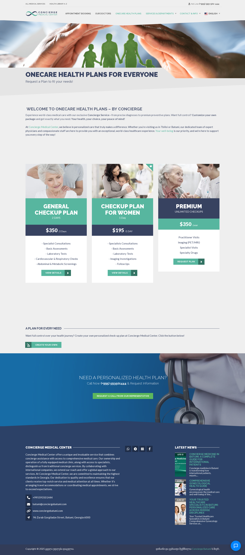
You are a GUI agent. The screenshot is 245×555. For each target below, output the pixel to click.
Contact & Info (189, 13)
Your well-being (164, 130)
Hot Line (203, 4)
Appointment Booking (78, 13)
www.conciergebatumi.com (48, 510)
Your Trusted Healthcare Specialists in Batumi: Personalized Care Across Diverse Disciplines (203, 506)
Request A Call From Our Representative (123, 396)
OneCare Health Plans (128, 13)
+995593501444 (43, 497)
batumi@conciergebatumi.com (50, 504)
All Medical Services (35, 4)
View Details (58, 273)
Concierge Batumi (201, 548)
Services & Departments (160, 13)
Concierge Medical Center (43, 126)
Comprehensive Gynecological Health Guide (199, 483)
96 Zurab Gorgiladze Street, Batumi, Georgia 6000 (61, 517)
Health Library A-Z (58, 4)
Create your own (41, 345)
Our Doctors (103, 13)
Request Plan (191, 262)
